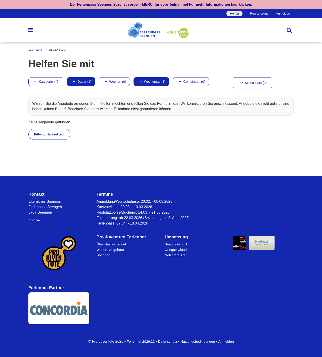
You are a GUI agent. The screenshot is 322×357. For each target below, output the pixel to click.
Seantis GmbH (176, 244)
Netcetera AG (175, 255)
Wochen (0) (115, 81)
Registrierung (258, 13)
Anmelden (282, 13)
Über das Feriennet (112, 244)
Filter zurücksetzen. (49, 134)
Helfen (232, 13)
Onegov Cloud (176, 250)
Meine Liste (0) (253, 83)
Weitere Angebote (111, 250)
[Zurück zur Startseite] (161, 31)
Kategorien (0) (46, 81)
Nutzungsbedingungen (199, 341)
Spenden (104, 255)
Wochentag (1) (152, 81)
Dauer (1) (82, 81)
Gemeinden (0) (191, 81)
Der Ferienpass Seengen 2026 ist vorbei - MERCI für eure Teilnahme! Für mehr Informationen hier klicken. (161, 4)
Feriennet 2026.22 (139, 341)
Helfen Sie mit (60, 50)
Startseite (36, 50)
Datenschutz (167, 341)
